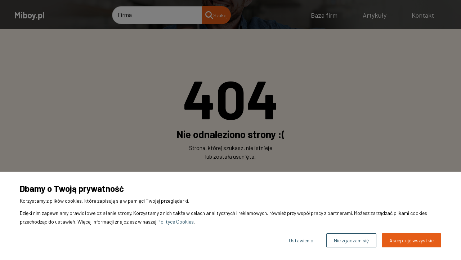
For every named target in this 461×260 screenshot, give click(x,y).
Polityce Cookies (175, 222)
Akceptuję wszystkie (411, 240)
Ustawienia (301, 240)
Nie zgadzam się (351, 240)
